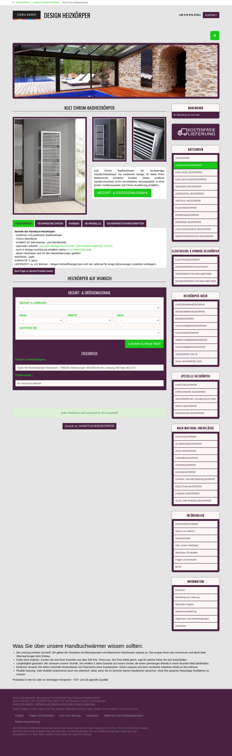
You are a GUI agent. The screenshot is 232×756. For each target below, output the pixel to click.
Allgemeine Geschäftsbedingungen (192, 613)
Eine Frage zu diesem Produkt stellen (33, 229)
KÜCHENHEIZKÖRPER (187, 332)
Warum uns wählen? (185, 527)
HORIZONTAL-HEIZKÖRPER (189, 191)
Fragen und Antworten (186, 555)
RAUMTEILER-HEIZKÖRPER (189, 411)
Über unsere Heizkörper (186, 541)
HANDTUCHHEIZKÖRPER (45, 2)
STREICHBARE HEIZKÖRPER (190, 390)
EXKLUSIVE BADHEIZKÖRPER (191, 177)
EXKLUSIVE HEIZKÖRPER (188, 170)
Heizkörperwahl (182, 534)
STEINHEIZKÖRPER (185, 462)
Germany (50, 703)
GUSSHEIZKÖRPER (185, 469)
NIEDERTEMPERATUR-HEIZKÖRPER (194, 234)
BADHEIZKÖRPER (184, 317)
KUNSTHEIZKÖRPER (186, 382)
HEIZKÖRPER (22, 2)
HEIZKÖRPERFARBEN (186, 520)
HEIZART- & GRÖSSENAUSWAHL (122, 155)
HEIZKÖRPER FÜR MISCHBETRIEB (193, 274)
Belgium (24, 703)
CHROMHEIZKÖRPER (186, 455)
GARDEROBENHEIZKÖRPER (190, 303)
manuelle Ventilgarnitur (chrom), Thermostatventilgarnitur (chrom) (76, 204)
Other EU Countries (128, 703)
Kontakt (19, 710)
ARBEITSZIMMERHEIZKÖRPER (191, 339)
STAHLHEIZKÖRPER (185, 433)
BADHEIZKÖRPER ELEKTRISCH (191, 267)
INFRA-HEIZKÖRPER (186, 404)
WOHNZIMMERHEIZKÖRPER (190, 310)
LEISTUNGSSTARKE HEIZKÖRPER (193, 227)
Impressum (180, 620)
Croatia (33, 703)
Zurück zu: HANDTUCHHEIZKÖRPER (89, 379)
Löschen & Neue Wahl (144, 301)
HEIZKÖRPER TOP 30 (186, 353)
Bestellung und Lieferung (187, 592)
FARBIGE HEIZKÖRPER (187, 490)
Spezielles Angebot (184, 599)
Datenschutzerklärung (186, 606)
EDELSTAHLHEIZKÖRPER (188, 483)
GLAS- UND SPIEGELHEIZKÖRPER (193, 497)
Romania (81, 703)
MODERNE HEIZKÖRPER (188, 220)
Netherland (70, 703)
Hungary (60, 703)
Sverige (97, 703)
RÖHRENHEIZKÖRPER (187, 213)
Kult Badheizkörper (79, 207)
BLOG (178, 562)
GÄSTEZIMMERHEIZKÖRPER (190, 346)
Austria (16, 703)
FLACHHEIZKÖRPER (186, 205)
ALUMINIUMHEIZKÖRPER (188, 440)
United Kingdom (110, 703)
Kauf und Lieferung (70, 710)
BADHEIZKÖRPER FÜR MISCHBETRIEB (195, 281)
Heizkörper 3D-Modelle (186, 548)
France (41, 703)
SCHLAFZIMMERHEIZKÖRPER (191, 325)
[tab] (23, 181)
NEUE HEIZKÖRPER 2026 (188, 360)
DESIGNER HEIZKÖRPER (188, 184)
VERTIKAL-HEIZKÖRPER (188, 198)
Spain (90, 703)
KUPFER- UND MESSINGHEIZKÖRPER (195, 476)
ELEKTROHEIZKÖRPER (187, 260)
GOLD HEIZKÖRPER (185, 447)
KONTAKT (211, 15)
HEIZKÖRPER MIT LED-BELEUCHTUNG (195, 397)
